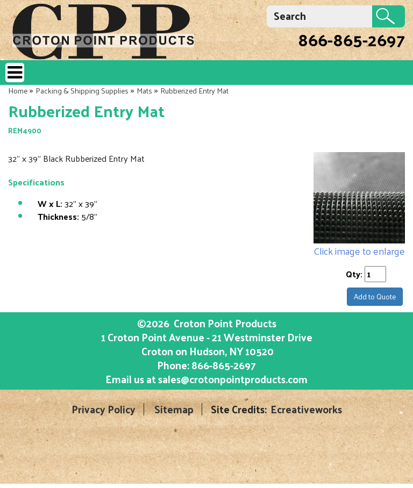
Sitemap (174, 409)
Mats (144, 90)
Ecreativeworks (306, 409)
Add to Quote (375, 296)
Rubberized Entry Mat (194, 90)
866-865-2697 (351, 39)
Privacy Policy (104, 409)
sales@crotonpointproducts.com (233, 379)
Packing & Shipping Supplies (82, 90)
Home (17, 90)
